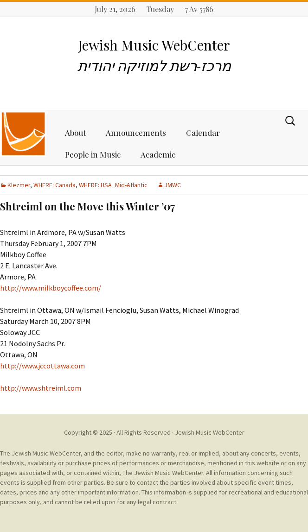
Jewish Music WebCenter (209, 432)
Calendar (203, 132)
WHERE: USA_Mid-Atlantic (113, 185)
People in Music (93, 154)
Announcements (136, 132)
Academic (158, 154)
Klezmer (18, 185)
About (75, 132)
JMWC (172, 185)
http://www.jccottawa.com (42, 365)
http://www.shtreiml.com (40, 388)
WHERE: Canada (54, 185)
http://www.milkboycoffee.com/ (50, 287)
